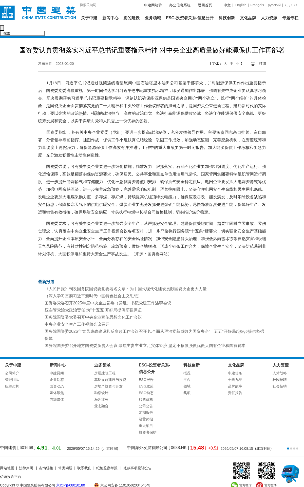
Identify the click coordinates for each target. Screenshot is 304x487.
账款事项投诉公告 (137, 457)
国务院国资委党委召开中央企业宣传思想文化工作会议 (93, 306)
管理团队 (12, 369)
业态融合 (101, 395)
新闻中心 (110, 18)
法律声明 (26, 457)
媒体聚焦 (57, 382)
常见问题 (65, 457)
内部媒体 (57, 389)
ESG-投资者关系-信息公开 (190, 18)
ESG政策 (146, 376)
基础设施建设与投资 (110, 369)
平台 (187, 369)
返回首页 (205, 5)
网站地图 (7, 457)
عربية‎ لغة (291, 5)
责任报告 (235, 382)
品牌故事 (235, 376)
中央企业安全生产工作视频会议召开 (77, 313)
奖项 (187, 382)
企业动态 (57, 369)
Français (257, 5)
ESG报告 (146, 369)
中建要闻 (57, 362)
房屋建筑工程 (105, 362)
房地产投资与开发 (108, 376)
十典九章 (235, 369)
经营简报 (146, 408)
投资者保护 (148, 422)
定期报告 (146, 402)
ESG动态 (146, 382)
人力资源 (269, 18)
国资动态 (57, 376)
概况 (187, 362)
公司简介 (12, 362)
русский (274, 5)
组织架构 (12, 376)
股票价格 (146, 389)
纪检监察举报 (107, 457)
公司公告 (146, 395)
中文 (227, 5)
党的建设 (131, 18)
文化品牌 (248, 18)
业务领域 (153, 18)
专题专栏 (290, 18)
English (240, 5)
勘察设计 (101, 382)
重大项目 (146, 415)
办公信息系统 (180, 5)
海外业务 (101, 389)
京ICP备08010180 (70, 475)
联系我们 (84, 457)
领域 (187, 376)
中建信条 (235, 362)
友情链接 (46, 457)
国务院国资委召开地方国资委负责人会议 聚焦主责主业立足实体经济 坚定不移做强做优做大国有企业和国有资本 (145, 335)
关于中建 (89, 18)
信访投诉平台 (10, 466)
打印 (262, 53)
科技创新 (227, 18)
